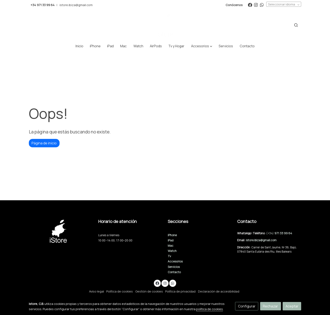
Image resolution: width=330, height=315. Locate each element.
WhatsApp (244, 233)
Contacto (174, 272)
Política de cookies (119, 291)
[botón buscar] (295, 25)
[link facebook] (250, 5)
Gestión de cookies (149, 291)
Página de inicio (44, 143)
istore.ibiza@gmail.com (76, 5)
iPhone (172, 235)
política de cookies (209, 309)
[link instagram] (256, 5)
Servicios (174, 267)
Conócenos (234, 5)
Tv (169, 256)
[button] (202, 46)
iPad (170, 240)
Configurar (246, 306)
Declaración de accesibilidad (218, 291)
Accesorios (175, 261)
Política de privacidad (180, 291)
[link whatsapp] (262, 5)
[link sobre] (61, 231)
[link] (165, 25)
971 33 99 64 (283, 233)
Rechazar (270, 306)
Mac (170, 246)
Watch (172, 251)
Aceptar (292, 306)
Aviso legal (96, 291)
